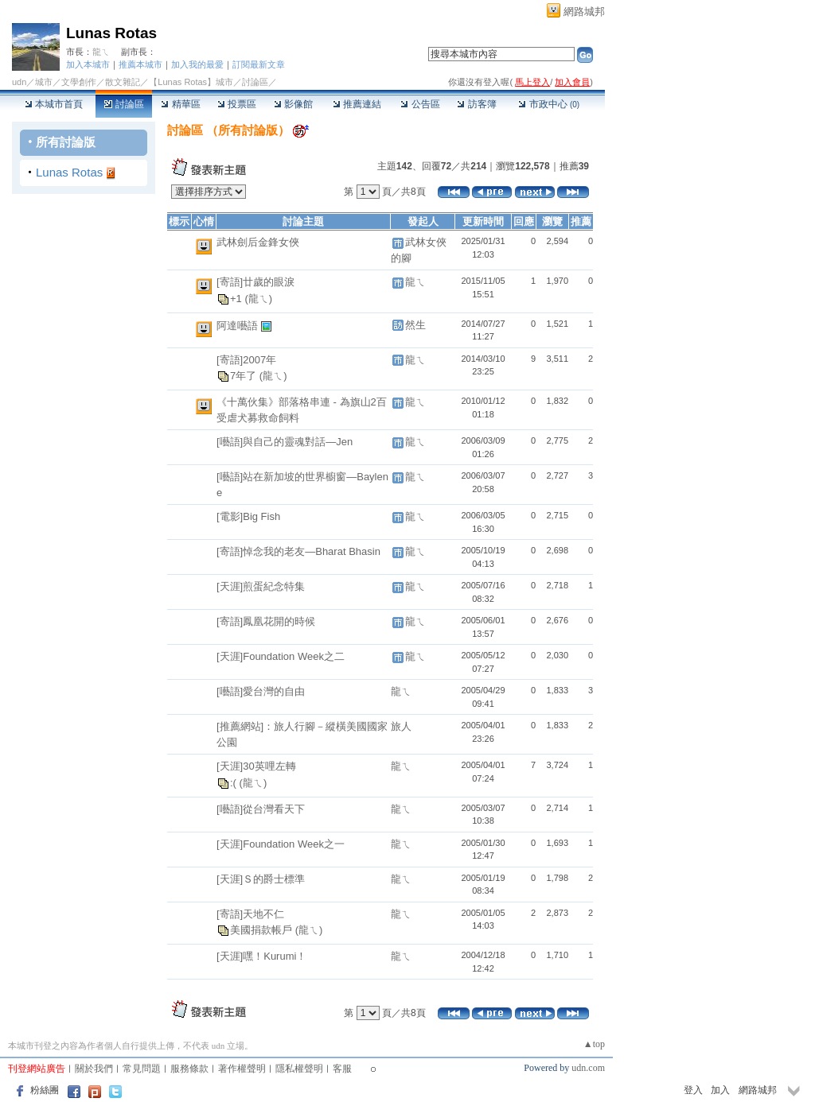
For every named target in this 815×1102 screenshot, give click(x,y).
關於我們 (94, 1068)
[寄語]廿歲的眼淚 (255, 282)
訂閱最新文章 (258, 64)
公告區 (419, 104)
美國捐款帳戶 (262, 930)
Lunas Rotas (111, 33)
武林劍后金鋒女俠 (257, 242)
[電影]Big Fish (248, 516)
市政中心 (548, 104)
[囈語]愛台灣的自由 (260, 691)
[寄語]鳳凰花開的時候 (265, 621)
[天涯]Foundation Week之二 (280, 656)
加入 (720, 1090)
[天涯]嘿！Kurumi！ (261, 956)
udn (19, 82)
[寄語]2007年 (246, 360)
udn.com (588, 1067)
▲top (594, 1044)
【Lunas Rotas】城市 (191, 82)
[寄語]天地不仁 (250, 914)
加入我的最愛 (197, 64)
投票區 (236, 104)
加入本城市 (88, 64)
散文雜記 (122, 82)
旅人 (401, 726)
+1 (237, 299)
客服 (342, 1068)
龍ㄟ (101, 51)
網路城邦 (584, 11)
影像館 (293, 104)
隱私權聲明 (299, 1068)
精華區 (180, 104)
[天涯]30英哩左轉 (256, 766)
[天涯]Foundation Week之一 (280, 844)
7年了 (244, 376)
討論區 (123, 104)
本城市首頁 (54, 104)
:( (235, 783)
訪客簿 (476, 104)
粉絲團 (44, 1090)
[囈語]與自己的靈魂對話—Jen (284, 442)
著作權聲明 (242, 1068)
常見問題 (142, 1068)
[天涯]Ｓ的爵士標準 (260, 879)
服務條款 (189, 1068)
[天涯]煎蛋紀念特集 (260, 586)
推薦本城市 (140, 64)
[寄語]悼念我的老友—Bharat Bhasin (298, 551)
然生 (415, 325)
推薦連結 (357, 104)
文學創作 (78, 82)
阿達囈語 (238, 326)
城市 (44, 82)
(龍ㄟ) (258, 299)
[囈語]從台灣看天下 (260, 809)
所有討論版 (66, 142)
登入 (693, 1090)
